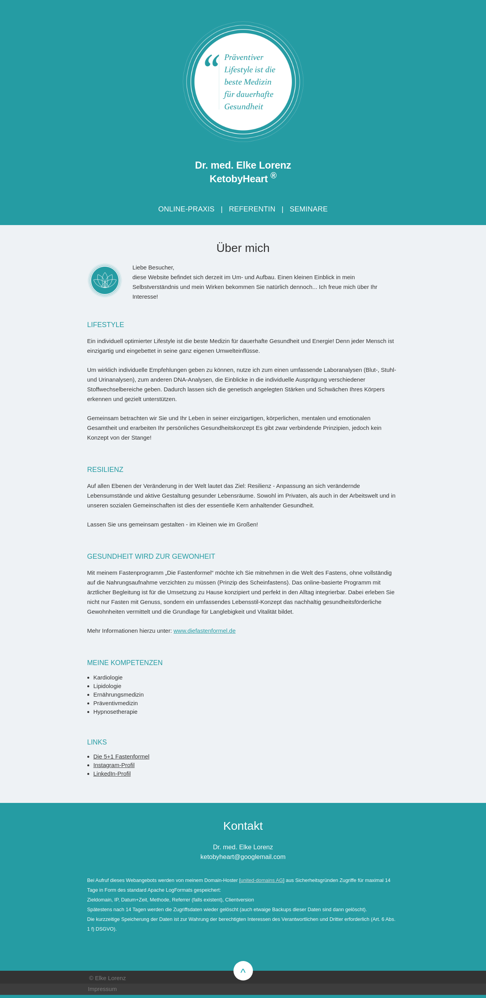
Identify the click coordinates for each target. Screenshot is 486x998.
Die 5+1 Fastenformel (122, 756)
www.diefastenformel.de (204, 630)
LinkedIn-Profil (112, 773)
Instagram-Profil (114, 765)
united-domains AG (261, 880)
